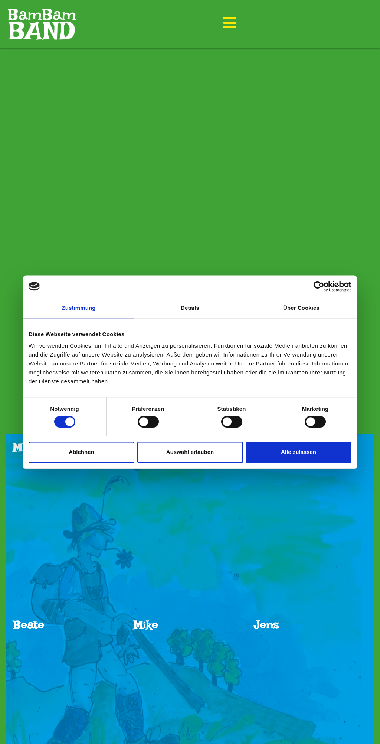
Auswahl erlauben (190, 452)
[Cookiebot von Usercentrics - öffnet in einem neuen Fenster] (318, 286)
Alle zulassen (298, 452)
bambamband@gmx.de (201, 719)
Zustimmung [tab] (79, 308)
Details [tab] (190, 308)
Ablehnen (81, 452)
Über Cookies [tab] (301, 308)
